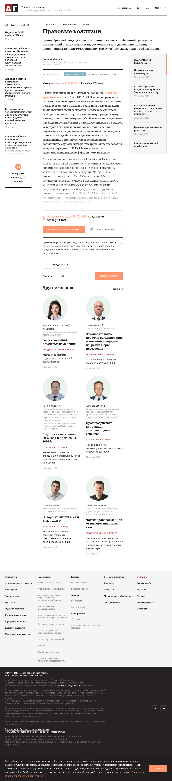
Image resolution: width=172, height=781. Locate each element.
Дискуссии (109, 589)
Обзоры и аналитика (114, 577)
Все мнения (118, 289)
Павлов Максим (53, 59)
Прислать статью (109, 276)
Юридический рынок (15, 621)
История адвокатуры (15, 615)
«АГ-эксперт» (44, 577)
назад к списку (57, 265)
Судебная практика (14, 608)
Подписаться (63, 229)
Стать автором (69, 25)
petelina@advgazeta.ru (69, 685)
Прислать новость (80, 589)
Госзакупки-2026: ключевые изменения (59, 342)
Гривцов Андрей (51, 505)
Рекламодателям (145, 602)
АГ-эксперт (76, 619)
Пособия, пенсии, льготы (50, 652)
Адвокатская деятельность (18, 583)
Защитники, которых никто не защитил (85, 626)
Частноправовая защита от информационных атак (104, 523)
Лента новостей (17, 25)
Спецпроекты (78, 613)
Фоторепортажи (112, 602)
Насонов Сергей (51, 405)
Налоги (41, 645)
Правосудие (11, 589)
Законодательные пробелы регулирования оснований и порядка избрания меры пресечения (104, 341)
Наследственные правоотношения (46, 607)
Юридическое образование (18, 634)
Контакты (142, 608)
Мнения (85, 25)
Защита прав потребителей (51, 639)
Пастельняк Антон (96, 505)
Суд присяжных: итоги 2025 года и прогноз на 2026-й (59, 437)
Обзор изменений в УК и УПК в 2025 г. (61, 518)
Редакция (141, 589)
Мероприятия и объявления (117, 596)
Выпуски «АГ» (144, 583)
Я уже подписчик (103, 229)
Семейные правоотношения (51, 589)
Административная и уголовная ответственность (51, 659)
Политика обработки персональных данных (27, 729)
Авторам (141, 596)
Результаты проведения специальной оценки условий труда (35, 731)
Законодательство (75, 74)
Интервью (109, 583)
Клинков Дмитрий (96, 405)
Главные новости (79, 582)
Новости (75, 577)
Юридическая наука (15, 628)
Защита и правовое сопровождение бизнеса (49, 631)
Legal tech (10, 602)
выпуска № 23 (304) (66, 83)
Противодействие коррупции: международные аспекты (99, 428)
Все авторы (51, 25)
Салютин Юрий (94, 325)
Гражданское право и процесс (103, 74)
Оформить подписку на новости (18, 177)
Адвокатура (11, 577)
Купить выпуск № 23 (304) (68, 216)
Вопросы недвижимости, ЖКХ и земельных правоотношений (53, 616)
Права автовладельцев (49, 582)
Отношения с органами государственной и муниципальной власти (49, 597)
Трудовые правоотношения (51, 624)
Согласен (158, 769)
